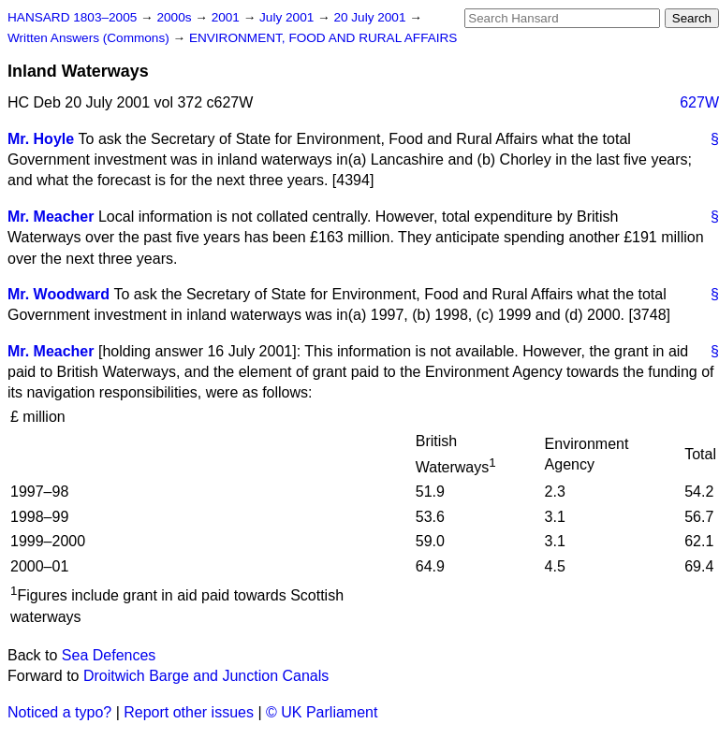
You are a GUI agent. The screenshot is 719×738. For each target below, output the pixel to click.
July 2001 (288, 17)
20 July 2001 (371, 17)
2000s (175, 17)
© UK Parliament (321, 712)
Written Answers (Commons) (90, 38)
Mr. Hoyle (40, 139)
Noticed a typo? (59, 712)
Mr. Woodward (58, 294)
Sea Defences (109, 655)
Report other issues (189, 712)
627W (699, 102)
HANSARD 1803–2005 (72, 17)
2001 (227, 17)
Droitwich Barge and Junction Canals (206, 676)
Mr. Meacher (50, 216)
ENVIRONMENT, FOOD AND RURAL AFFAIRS (323, 38)
